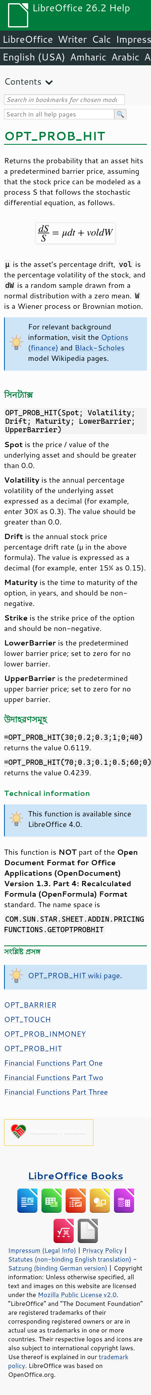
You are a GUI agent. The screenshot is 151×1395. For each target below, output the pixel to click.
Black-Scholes (99, 347)
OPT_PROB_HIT (33, 1048)
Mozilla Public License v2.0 (77, 1294)
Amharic (88, 57)
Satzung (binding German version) (58, 1268)
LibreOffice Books (76, 1175)
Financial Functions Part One (53, 1063)
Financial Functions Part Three (56, 1092)
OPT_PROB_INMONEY (45, 1034)
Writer (72, 39)
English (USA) (33, 57)
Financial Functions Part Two (53, 1077)
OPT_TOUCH (27, 1019)
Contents (22, 81)
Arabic (125, 57)
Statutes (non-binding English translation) (69, 1259)
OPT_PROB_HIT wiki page (74, 975)
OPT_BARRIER (30, 1004)
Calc (101, 39)
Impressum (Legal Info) (42, 1250)
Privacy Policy (102, 1250)
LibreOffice (27, 39)
